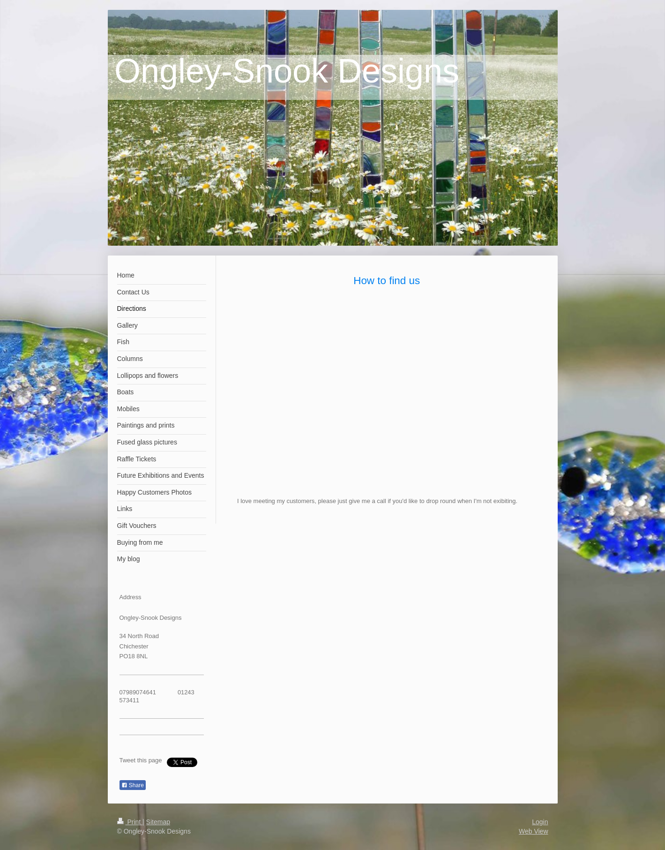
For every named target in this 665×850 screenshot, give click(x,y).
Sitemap (158, 822)
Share (132, 785)
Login (540, 822)
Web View (533, 831)
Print (130, 822)
